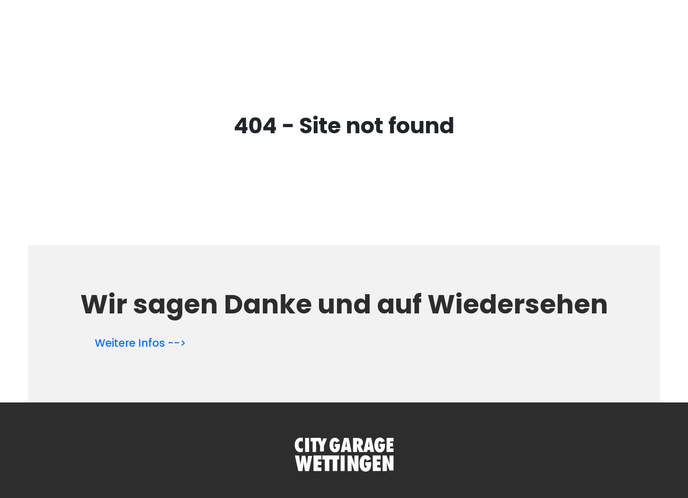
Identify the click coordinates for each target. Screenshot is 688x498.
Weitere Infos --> (140, 343)
